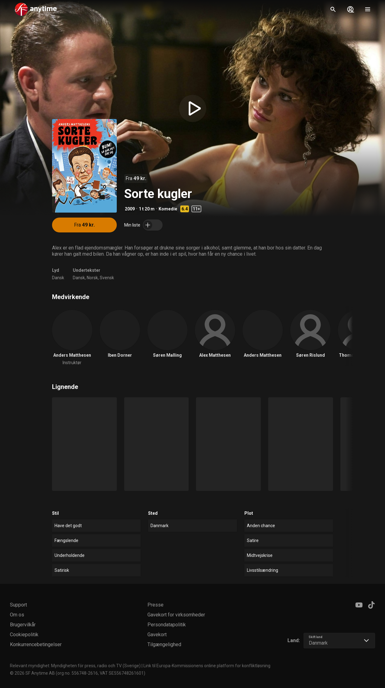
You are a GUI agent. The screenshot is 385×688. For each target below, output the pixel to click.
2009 (130, 208)
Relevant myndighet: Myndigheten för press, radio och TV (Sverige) (75, 665)
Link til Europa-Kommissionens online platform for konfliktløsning (206, 665)
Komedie (168, 208)
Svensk (107, 277)
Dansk (58, 277)
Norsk (92, 277)
